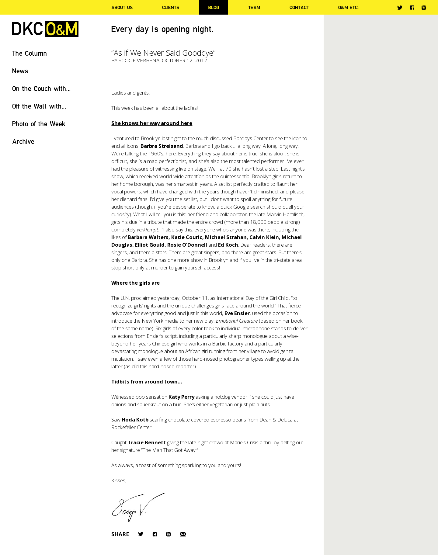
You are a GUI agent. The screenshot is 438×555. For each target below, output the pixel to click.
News (20, 71)
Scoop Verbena (139, 60)
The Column (29, 53)
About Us (122, 7)
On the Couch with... (41, 88)
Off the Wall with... (39, 106)
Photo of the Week (38, 124)
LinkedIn (168, 534)
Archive (23, 141)
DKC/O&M (45, 29)
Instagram (424, 7)
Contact (299, 7)
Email (183, 534)
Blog (213, 7)
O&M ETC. (348, 7)
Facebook (412, 7)
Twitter (399, 7)
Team (254, 7)
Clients (170, 7)
